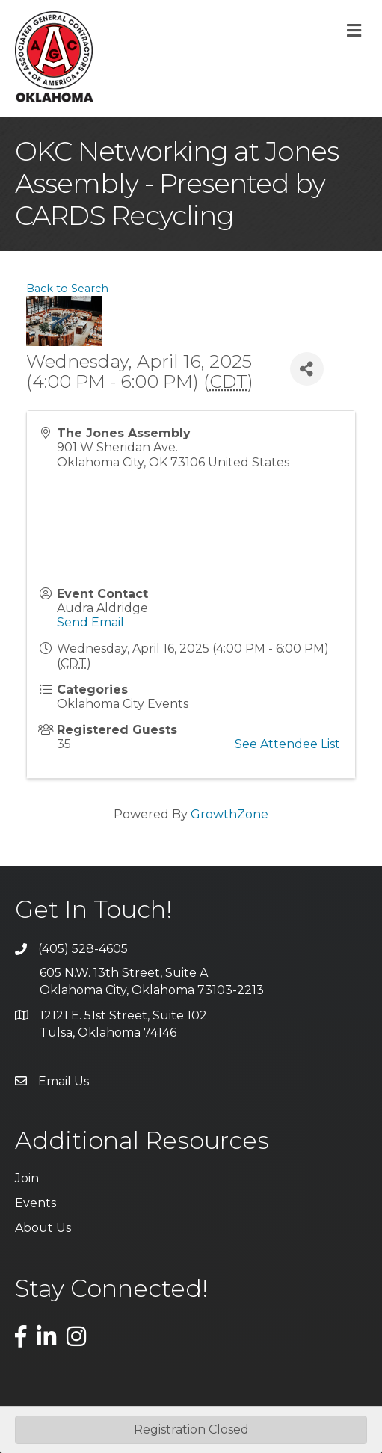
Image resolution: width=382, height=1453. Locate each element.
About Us (43, 1228)
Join (27, 1178)
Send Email (90, 622)
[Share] (307, 369)
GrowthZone (229, 814)
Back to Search (67, 288)
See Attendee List (287, 744)
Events (35, 1203)
